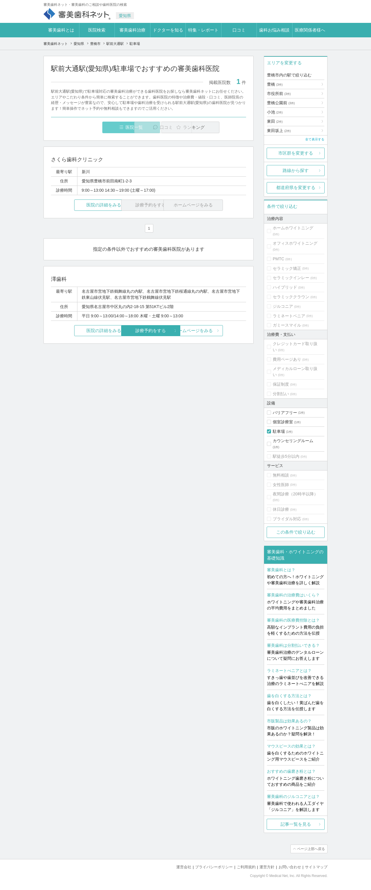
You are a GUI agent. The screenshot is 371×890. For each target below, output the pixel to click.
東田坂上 (279, 130)
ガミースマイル (287, 325)
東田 (275, 121)
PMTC (278, 259)
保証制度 (281, 384)
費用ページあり (287, 359)
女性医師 (281, 484)
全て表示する (314, 139)
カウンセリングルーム (293, 440)
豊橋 (275, 84)
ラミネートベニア (289, 316)
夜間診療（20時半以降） (295, 494)
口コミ (238, 30)
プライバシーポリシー (214, 867)
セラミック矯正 (287, 268)
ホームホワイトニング (293, 228)
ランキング (212, 127)
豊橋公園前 (281, 102)
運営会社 (183, 867)
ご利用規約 (246, 867)
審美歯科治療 (132, 30)
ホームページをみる (213, 330)
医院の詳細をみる (83, 205)
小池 (275, 112)
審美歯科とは (61, 30)
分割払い (281, 393)
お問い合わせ (290, 867)
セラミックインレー (291, 277)
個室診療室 (283, 422)
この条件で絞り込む (295, 532)
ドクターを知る (168, 30)
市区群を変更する (295, 153)
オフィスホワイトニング (295, 243)
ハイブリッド (285, 287)
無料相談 (281, 475)
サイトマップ (316, 867)
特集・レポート (203, 30)
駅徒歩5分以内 (286, 456)
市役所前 (279, 93)
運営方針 (266, 867)
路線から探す (296, 170)
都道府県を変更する (295, 187)
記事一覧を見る (296, 824)
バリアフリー (285, 412)
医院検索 (97, 30)
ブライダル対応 (287, 519)
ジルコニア (283, 306)
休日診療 (281, 509)
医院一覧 (91, 127)
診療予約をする (148, 330)
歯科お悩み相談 (274, 30)
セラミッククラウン (291, 296)
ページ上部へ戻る (311, 849)
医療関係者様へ (310, 30)
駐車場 (279, 431)
